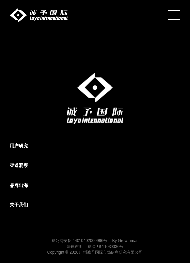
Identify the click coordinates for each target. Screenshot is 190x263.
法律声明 (74, 246)
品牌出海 (19, 185)
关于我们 (19, 204)
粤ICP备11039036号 (105, 246)
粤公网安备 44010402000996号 (79, 240)
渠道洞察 (19, 165)
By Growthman (125, 240)
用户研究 (19, 145)
